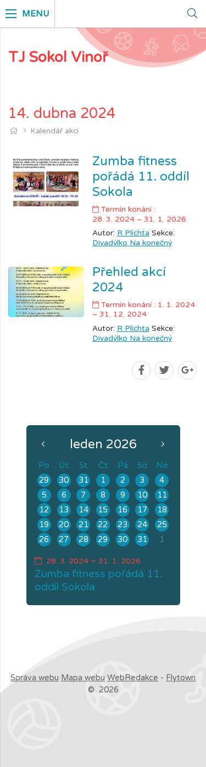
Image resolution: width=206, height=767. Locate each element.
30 (64, 480)
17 (142, 510)
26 (44, 539)
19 (44, 524)
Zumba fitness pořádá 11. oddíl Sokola (141, 177)
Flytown (181, 678)
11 (162, 495)
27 (64, 539)
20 (64, 524)
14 (83, 510)
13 (64, 510)
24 (142, 524)
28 (83, 539)
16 (122, 510)
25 (162, 524)
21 (83, 524)
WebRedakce (132, 678)
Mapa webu (83, 678)
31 (83, 480)
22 (103, 524)
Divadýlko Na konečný (132, 242)
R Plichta (133, 233)
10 (142, 495)
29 (44, 480)
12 (44, 510)
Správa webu (34, 678)
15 (103, 510)
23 (122, 524)
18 (162, 510)
